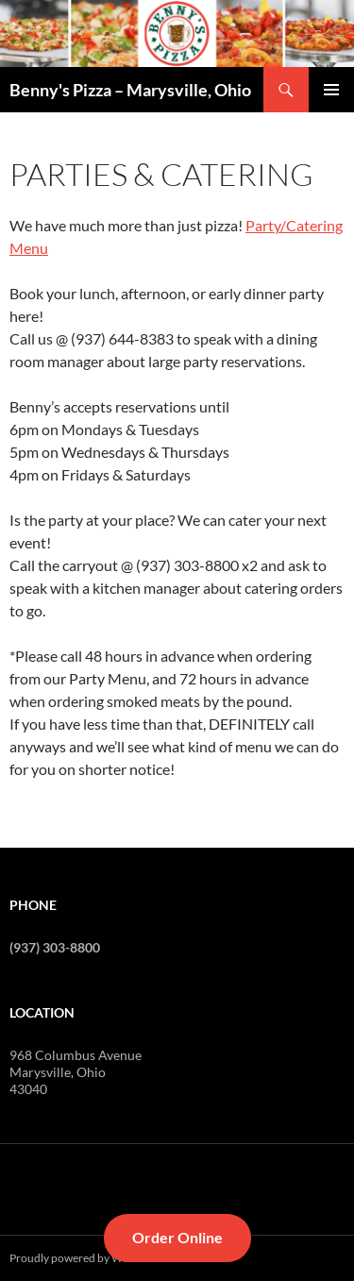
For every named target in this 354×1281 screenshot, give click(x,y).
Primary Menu (331, 89)
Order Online (177, 1237)
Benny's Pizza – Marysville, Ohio (130, 89)
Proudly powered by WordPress (88, 1258)
